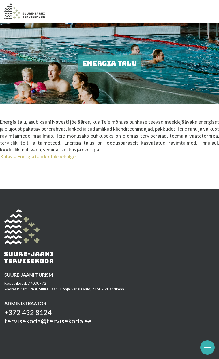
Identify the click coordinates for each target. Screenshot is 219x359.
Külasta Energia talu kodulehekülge (38, 156)
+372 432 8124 (28, 312)
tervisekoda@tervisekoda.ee (48, 321)
